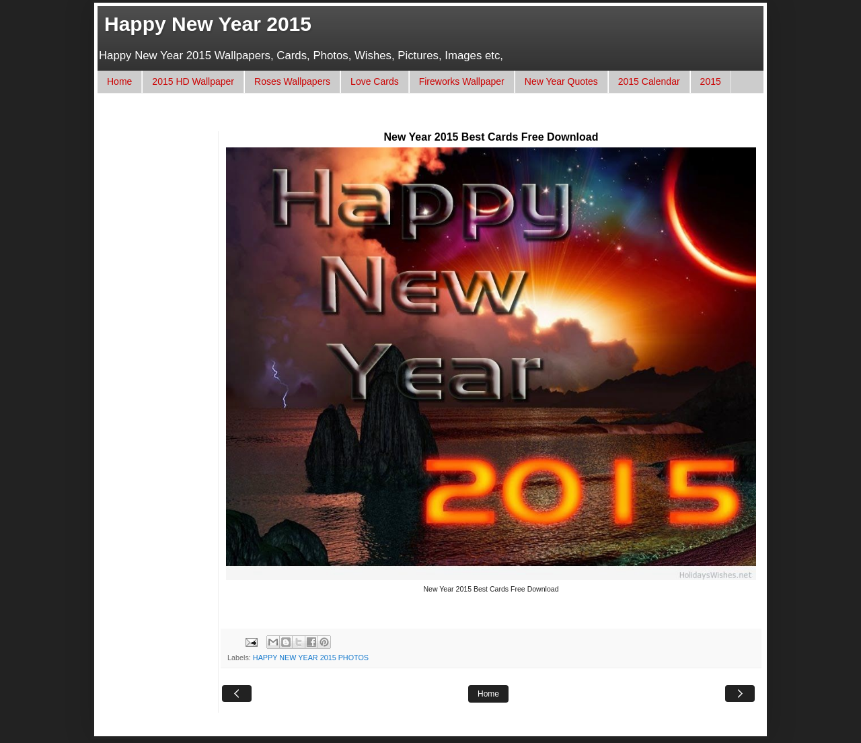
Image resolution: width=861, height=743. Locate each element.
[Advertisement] (352, 119)
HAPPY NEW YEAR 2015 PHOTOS (311, 657)
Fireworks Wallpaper (461, 81)
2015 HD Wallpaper (193, 81)
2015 (710, 81)
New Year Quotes (561, 81)
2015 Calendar (649, 81)
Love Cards (374, 81)
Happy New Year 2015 (207, 24)
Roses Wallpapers (292, 81)
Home (119, 81)
